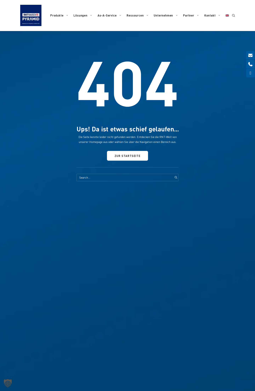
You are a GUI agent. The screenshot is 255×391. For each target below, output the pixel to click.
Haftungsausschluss (167, 369)
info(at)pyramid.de (88, 320)
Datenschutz (148, 369)
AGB (182, 369)
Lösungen (82, 15)
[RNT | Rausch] (30, 15)
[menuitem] (59, 15)
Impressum (134, 369)
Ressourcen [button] (137, 15)
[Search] (127, 177)
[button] (233, 15)
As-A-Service (109, 15)
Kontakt (212, 15)
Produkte (59, 15)
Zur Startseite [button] (127, 155)
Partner (191, 15)
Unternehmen (165, 15)
